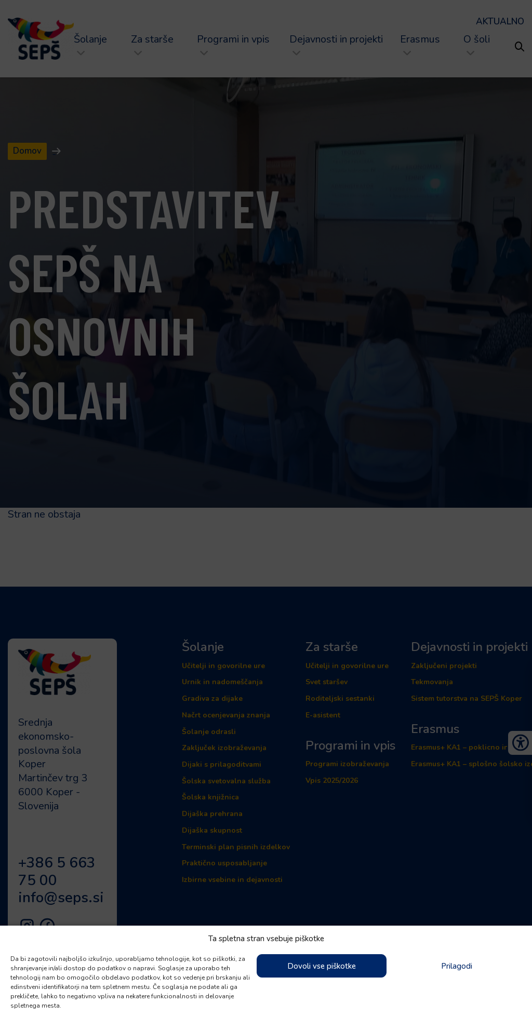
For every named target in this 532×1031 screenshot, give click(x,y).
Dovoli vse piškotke (321, 966)
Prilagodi (456, 966)
